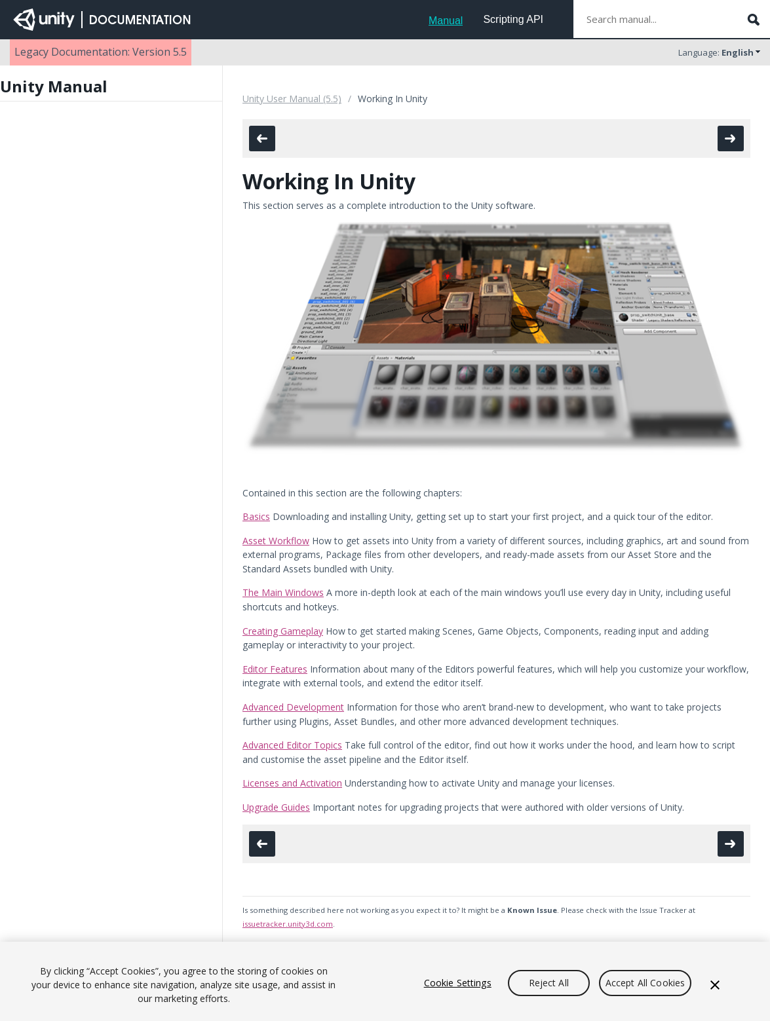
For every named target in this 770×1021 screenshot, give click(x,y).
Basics (256, 516)
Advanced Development (293, 707)
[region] (385, 981)
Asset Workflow (275, 540)
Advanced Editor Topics (292, 745)
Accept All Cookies (645, 982)
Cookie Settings (457, 982)
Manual (446, 20)
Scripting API (513, 19)
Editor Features (274, 669)
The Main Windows (283, 592)
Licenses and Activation (292, 783)
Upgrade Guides (276, 807)
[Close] (715, 985)
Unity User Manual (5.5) (291, 98)
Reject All (549, 982)
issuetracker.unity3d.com (287, 924)
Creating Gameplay (282, 631)
